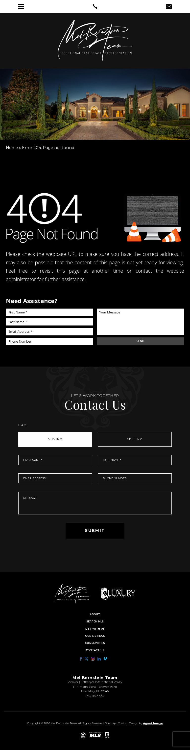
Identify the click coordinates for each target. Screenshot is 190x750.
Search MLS (95, 621)
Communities (95, 643)
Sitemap (110, 723)
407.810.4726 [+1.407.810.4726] (95, 696)
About (95, 614)
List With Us (95, 629)
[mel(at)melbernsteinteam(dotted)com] (169, 7)
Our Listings (95, 636)
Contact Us (95, 650)
